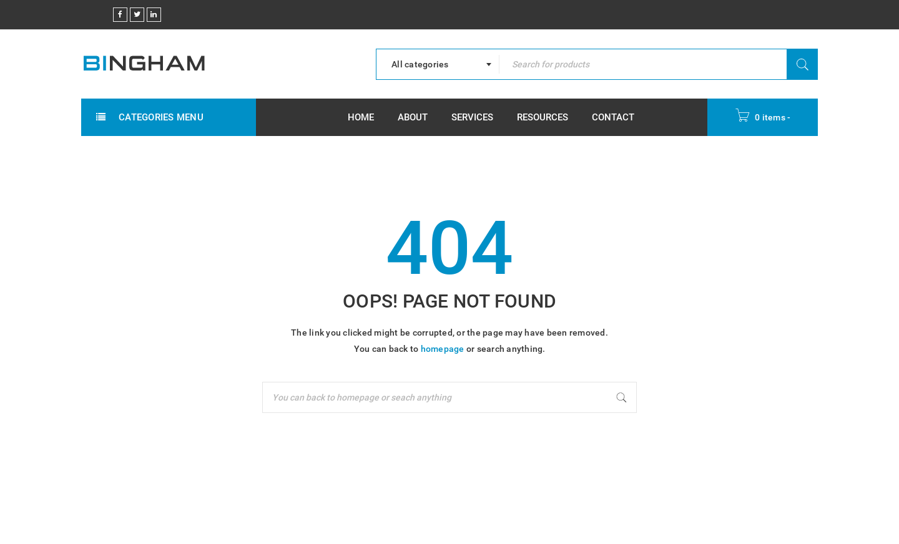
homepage (442, 349)
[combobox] (437, 64)
